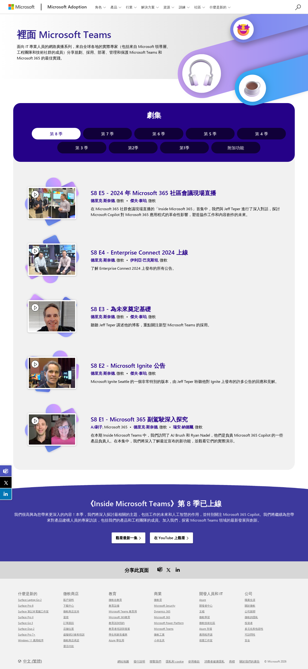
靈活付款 (68, 646)
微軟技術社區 (207, 623)
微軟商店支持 (71, 611)
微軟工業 (159, 634)
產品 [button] (116, 7)
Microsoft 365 (162, 617)
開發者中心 (205, 605)
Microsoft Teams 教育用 (123, 611)
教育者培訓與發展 (119, 628)
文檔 (202, 611)
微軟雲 (158, 600)
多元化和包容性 (254, 628)
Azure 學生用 (116, 640)
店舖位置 (68, 628)
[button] (56, 133)
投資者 (249, 623)
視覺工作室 (205, 640)
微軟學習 (204, 617)
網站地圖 (123, 661)
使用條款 (194, 661)
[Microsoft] (21, 7)
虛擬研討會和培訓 (73, 634)
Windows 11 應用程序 (31, 640)
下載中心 (68, 605)
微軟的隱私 (251, 617)
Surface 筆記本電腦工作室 (33, 611)
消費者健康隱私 (214, 661)
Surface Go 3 (25, 623)
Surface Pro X (25, 617)
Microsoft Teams (163, 628)
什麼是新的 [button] (220, 7)
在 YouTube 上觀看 (169, 537)
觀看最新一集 (126, 537)
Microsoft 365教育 (119, 617)
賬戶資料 (68, 600)
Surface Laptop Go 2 (30, 600)
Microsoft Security (164, 605)
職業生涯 (250, 600)
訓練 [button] (185, 7)
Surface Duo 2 (26, 628)
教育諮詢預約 (117, 623)
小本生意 (159, 640)
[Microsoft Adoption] (67, 7)
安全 (247, 640)
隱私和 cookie (175, 661)
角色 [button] (101, 7)
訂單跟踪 (68, 623)
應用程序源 (205, 634)
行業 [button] (132, 7)
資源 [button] (169, 7)
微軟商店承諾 (71, 640)
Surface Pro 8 (25, 605)
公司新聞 (250, 611)
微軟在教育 (115, 600)
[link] (6, 471)
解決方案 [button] (150, 7)
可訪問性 (250, 634)
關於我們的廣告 (249, 661)
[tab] (56, 133)
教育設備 (114, 605)
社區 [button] (200, 7)
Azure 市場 (205, 628)
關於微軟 (250, 605)
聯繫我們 (155, 661)
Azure (202, 600)
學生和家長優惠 (118, 634)
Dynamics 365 (162, 611)
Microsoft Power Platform (169, 623)
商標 (232, 661)
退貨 (66, 617)
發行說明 (139, 661)
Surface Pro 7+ (26, 634)
